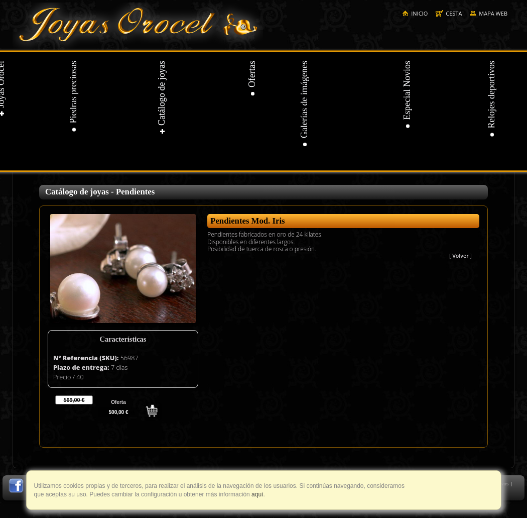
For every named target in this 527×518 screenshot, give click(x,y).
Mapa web (488, 13)
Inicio (415, 13)
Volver (460, 255)
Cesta (449, 13)
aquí (257, 494)
